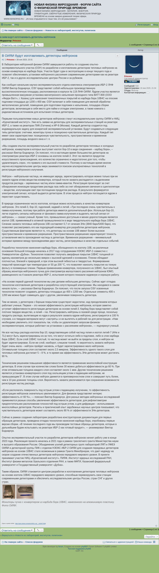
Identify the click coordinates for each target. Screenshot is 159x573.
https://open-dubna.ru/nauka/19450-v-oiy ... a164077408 (30, 523)
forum (60, 546)
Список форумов (34, 542)
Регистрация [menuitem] (144, 24)
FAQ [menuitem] (17, 24)
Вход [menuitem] (155, 24)
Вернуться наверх (156, 526)
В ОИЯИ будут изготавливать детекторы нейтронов (27, 37)
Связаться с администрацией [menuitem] (120, 542)
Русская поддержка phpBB (79, 549)
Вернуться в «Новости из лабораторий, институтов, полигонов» (32, 535)
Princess (17, 40)
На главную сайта (14, 542)
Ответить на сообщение (16, 45)
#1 (3, 60)
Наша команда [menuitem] (145, 542)
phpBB (84, 546)
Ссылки (7, 24)
